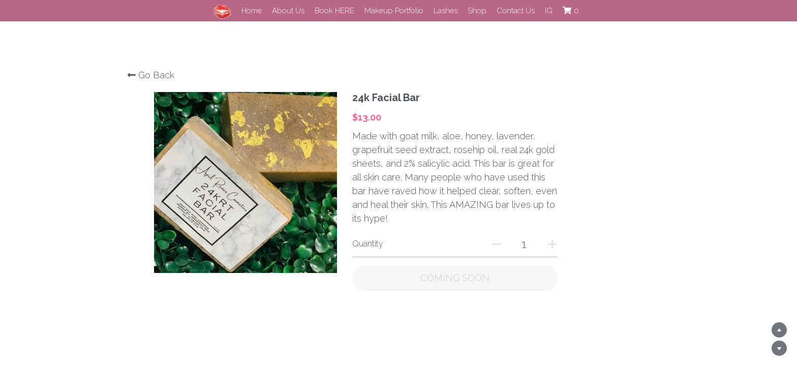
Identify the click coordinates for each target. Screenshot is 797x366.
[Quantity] (566, 230)
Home (251, 10)
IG (549, 10)
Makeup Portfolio (393, 10)
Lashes (445, 10)
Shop (477, 10)
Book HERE (334, 10)
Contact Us (516, 10)
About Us (288, 10)
